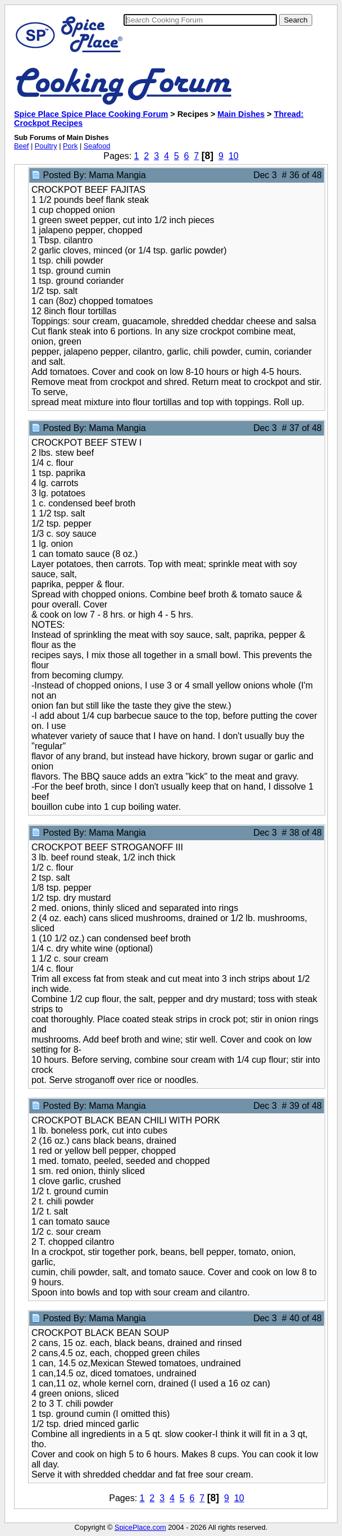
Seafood (97, 146)
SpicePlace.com (140, 1527)
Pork (70, 146)
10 (234, 156)
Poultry (46, 146)
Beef (21, 146)
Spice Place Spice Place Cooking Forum (91, 114)
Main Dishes (241, 114)
